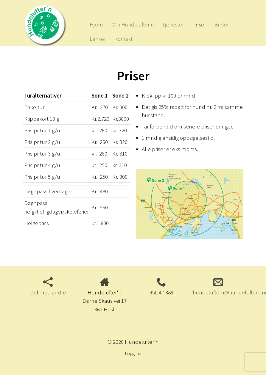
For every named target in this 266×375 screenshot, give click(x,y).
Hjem (96, 24)
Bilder (221, 24)
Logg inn (133, 353)
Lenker (98, 38)
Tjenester (173, 24)
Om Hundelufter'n (132, 24)
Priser (199, 24)
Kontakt (123, 38)
